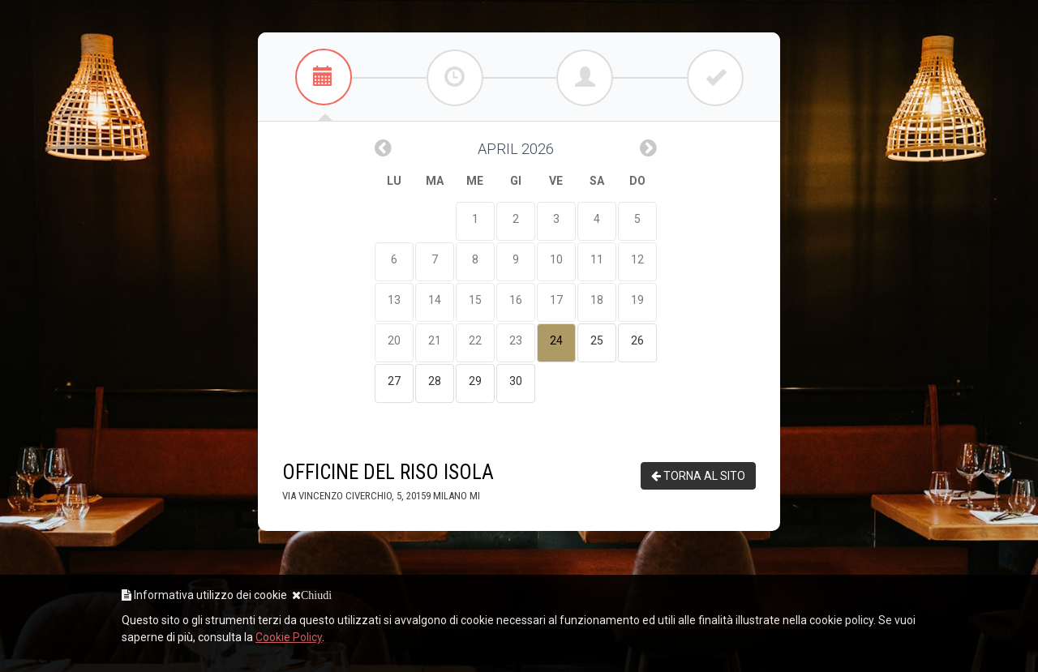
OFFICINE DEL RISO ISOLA (388, 482)
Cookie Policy (288, 637)
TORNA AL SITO (698, 475)
